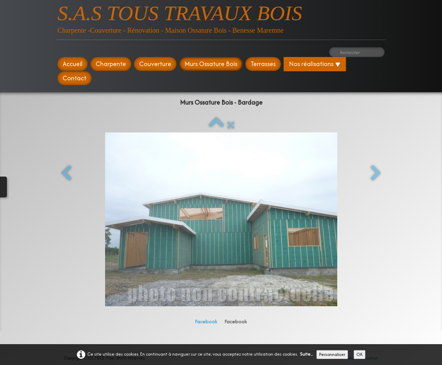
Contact (74, 78)
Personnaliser (332, 354)
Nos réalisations (315, 63)
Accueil (72, 63)
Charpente (111, 63)
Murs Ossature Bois (210, 63)
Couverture (155, 63)
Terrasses (263, 63)
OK (359, 354)
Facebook (206, 321)
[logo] (179, 17)
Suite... (306, 354)
